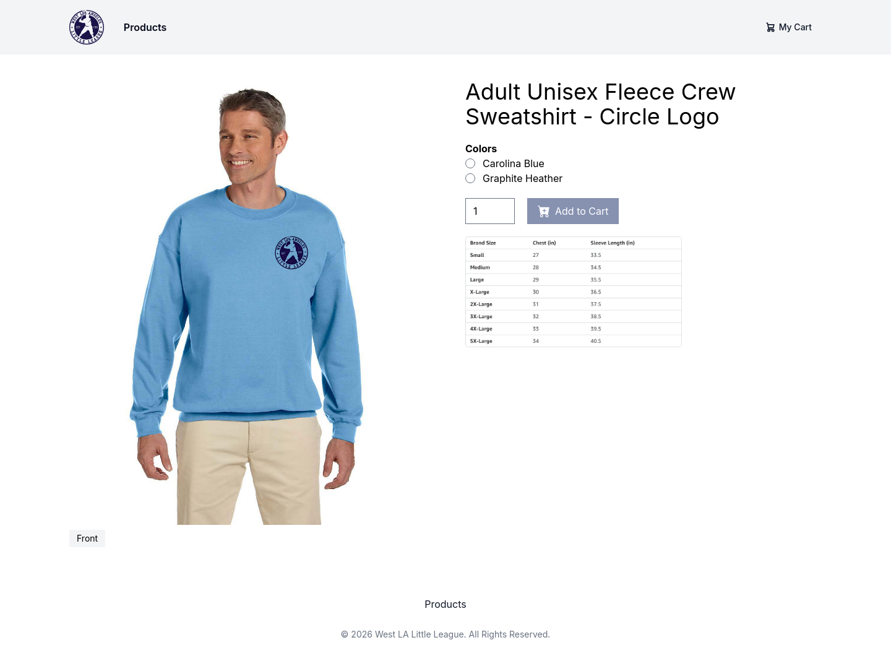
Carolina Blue (504, 163)
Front (87, 538)
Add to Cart (573, 211)
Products (145, 27)
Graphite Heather (513, 178)
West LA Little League (419, 634)
